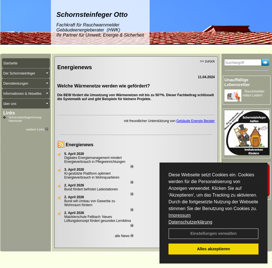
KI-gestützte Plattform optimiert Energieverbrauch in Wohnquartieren (92, 175)
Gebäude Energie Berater (195, 121)
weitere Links (37, 129)
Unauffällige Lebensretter (237, 82)
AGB (143, 254)
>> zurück (207, 61)
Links (9, 113)
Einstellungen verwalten (213, 233)
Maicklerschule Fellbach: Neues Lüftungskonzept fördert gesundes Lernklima (97, 219)
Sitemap (158, 254)
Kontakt (72, 254)
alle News (124, 236)
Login (59, 254)
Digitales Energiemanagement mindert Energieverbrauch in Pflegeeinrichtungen (94, 160)
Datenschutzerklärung (190, 222)
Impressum (179, 215)
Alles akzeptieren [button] (213, 249)
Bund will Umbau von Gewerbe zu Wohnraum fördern (89, 203)
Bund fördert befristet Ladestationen (91, 189)
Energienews (80, 144)
